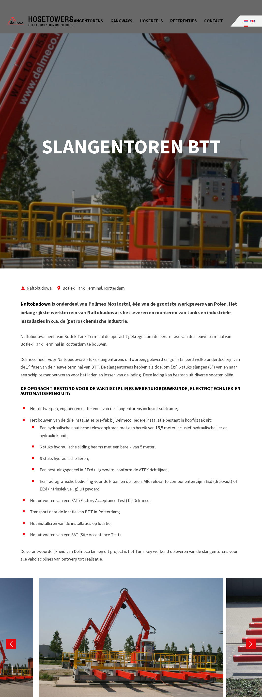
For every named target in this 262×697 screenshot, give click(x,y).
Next (251, 644)
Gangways (121, 12)
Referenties (183, 12)
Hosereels (151, 12)
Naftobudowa (35, 304)
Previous (11, 644)
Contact (213, 12)
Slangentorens (86, 12)
